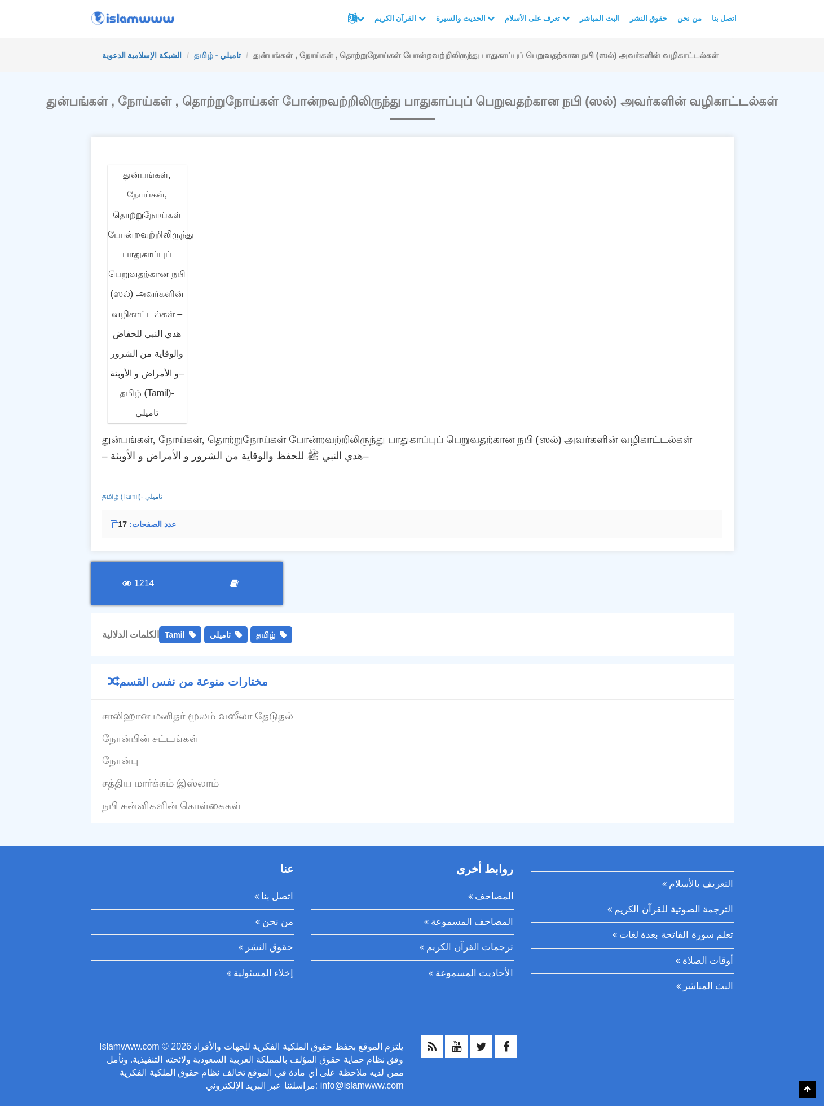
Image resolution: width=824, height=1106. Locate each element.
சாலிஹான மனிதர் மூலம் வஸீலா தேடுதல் (197, 716)
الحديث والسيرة (465, 18)
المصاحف (494, 896)
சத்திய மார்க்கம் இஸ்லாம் (160, 783)
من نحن (689, 18)
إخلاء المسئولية (263, 973)
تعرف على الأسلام (537, 18)
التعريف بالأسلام (701, 884)
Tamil (175, 634)
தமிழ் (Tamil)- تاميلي (132, 497)
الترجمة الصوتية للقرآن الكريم (673, 909)
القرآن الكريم (400, 18)
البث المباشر (600, 18)
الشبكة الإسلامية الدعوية (142, 55)
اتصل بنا (724, 18)
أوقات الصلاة (708, 960)
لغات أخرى (360, 19)
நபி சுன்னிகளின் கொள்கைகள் (171, 805)
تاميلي (220, 634)
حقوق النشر (649, 18)
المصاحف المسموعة (472, 921)
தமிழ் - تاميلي (217, 55)
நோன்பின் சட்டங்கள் (150, 738)
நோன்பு (120, 760)
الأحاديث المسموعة (474, 973)
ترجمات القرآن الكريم (469, 947)
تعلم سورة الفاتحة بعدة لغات (676, 934)
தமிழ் (265, 634)
